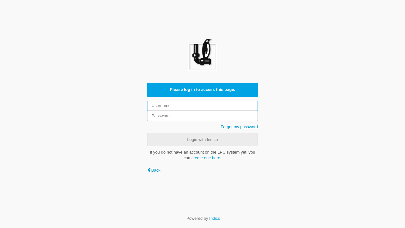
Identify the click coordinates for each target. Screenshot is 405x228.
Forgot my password (239, 126)
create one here (205, 157)
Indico (214, 218)
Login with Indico (202, 139)
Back (155, 170)
